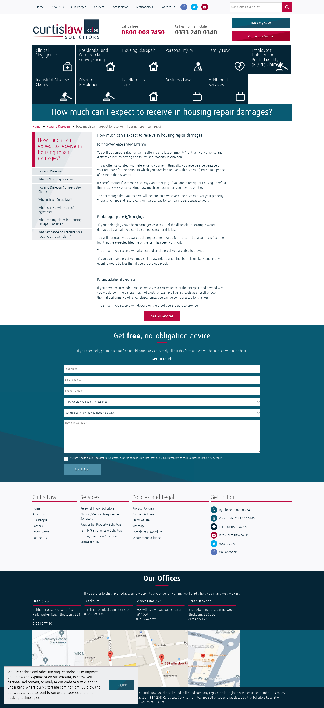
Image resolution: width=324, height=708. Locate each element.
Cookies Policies (143, 514)
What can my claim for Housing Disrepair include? (59, 222)
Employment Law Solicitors (98, 536)
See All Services (162, 316)
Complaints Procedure (147, 532)
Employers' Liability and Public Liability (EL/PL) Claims (270, 59)
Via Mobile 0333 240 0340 (237, 518)
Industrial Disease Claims (54, 89)
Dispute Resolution (97, 89)
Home (40, 7)
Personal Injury (183, 59)
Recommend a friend (146, 538)
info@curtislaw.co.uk (233, 535)
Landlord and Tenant (140, 89)
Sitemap (138, 526)
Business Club (89, 542)
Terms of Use (141, 520)
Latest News (120, 7)
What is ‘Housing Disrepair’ (56, 179)
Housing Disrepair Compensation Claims (60, 189)
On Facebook (228, 552)
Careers (99, 7)
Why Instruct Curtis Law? (55, 199)
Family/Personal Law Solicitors (101, 530)
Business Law (183, 89)
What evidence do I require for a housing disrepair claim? (60, 234)
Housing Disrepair (140, 59)
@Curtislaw (227, 544)
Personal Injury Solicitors (97, 508)
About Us (58, 7)
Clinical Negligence (54, 59)
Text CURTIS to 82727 (233, 527)
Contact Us (168, 7)
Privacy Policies (143, 508)
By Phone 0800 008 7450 (236, 510)
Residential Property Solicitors (100, 524)
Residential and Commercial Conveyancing (97, 59)
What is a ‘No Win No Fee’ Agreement (56, 210)
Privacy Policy (214, 458)
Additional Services (227, 89)
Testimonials (144, 7)
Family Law (227, 59)
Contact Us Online (260, 36)
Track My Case (261, 23)
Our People (78, 7)
